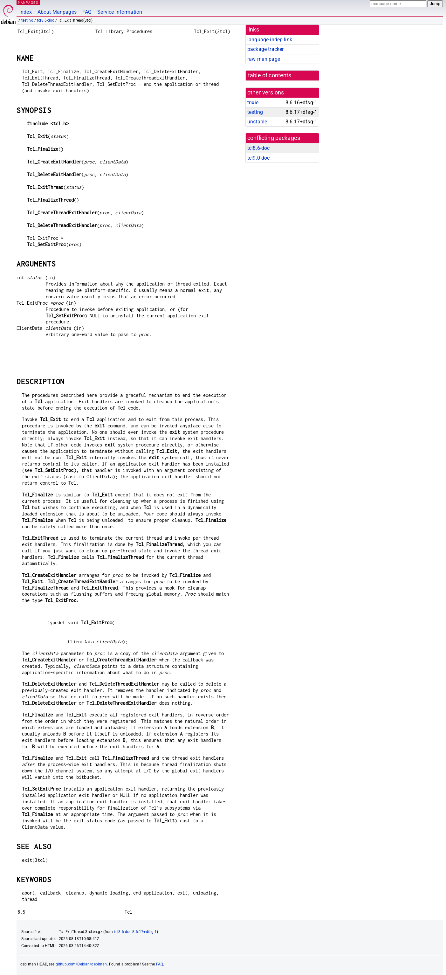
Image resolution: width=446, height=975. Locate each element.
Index (25, 12)
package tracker (265, 49)
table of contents (270, 75)
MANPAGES (28, 2)
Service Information (119, 12)
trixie (252, 103)
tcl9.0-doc (258, 158)
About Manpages (57, 12)
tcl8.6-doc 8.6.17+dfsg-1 (135, 932)
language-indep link (269, 40)
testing (27, 20)
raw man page (263, 59)
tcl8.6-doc (45, 20)
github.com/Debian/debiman (81, 964)
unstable (257, 122)
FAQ (87, 12)
